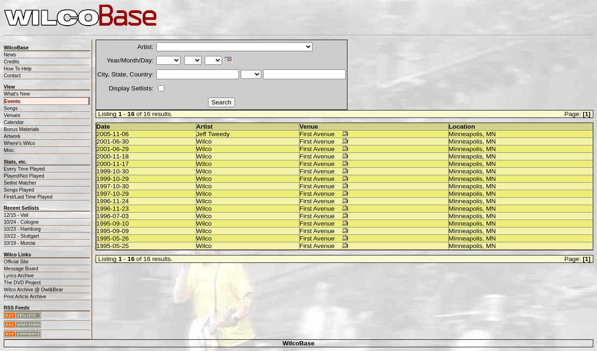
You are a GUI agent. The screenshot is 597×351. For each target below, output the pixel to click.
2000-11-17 (113, 163)
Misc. (9, 150)
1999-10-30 (113, 171)
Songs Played (19, 190)
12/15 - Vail (16, 215)
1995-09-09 (113, 230)
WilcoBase (299, 343)
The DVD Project (22, 282)
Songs (11, 108)
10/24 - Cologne (21, 222)
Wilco (204, 141)
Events (12, 101)
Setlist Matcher (20, 183)
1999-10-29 (113, 178)
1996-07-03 (113, 216)
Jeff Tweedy (213, 134)
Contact (12, 75)
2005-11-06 (113, 134)
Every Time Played (24, 169)
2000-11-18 (113, 156)
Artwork (12, 136)
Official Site (16, 261)
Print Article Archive (25, 296)
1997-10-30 (113, 186)
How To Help (18, 68)
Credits (11, 61)
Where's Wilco (19, 143)
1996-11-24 (113, 201)
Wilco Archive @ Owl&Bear (33, 289)
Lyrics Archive (19, 275)
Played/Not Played (24, 176)
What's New (17, 93)
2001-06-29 (113, 148)
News (10, 54)
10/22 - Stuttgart (21, 236)
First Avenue (316, 134)
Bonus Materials (21, 129)
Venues (12, 115)
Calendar (14, 122)
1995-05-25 (113, 245)
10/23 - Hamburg (22, 229)
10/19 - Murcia (19, 243)
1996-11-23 (113, 208)
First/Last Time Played (28, 197)
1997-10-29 (113, 193)
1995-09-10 (113, 223)
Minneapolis (466, 134)
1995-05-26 (113, 238)
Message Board (21, 268)
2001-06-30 (113, 141)
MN (491, 134)
